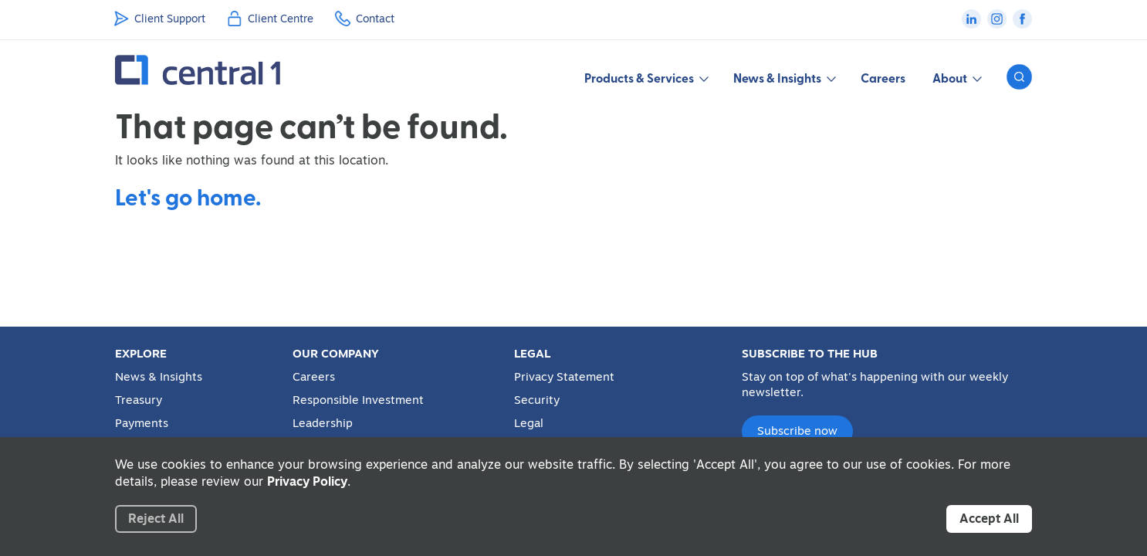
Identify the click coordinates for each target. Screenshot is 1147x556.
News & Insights (158, 377)
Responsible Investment (358, 400)
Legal (528, 423)
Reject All (156, 518)
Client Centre (280, 18)
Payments (141, 423)
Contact (375, 18)
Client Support (169, 18)
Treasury (138, 400)
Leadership (323, 423)
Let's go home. (188, 196)
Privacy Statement (564, 377)
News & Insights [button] (783, 77)
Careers (883, 77)
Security (537, 400)
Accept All (989, 518)
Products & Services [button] (645, 77)
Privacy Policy (307, 481)
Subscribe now (797, 430)
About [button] (956, 77)
